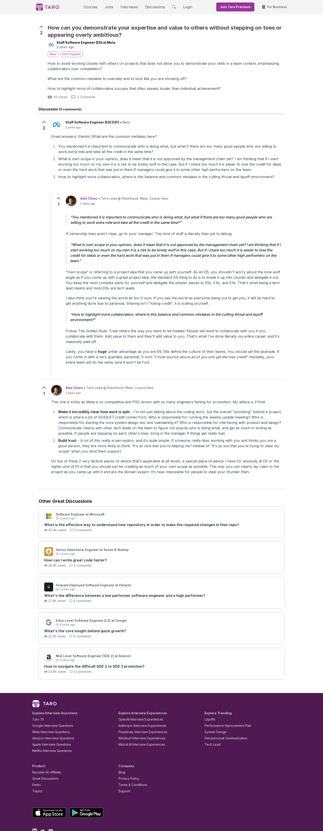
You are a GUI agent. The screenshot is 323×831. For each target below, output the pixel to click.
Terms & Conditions (131, 764)
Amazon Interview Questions (50, 717)
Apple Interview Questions (49, 723)
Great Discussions (43, 757)
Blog (121, 751)
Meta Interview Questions (48, 711)
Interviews (128, 7)
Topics (36, 770)
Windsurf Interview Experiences (138, 717)
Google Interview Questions (50, 704)
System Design (214, 711)
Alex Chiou (88, 198)
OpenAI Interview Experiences (137, 698)
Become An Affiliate (45, 751)
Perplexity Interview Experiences (139, 711)
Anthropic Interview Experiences (139, 704)
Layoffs (209, 698)
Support (123, 770)
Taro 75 (37, 698)
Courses (94, 7)
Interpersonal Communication (223, 717)
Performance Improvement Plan (225, 704)
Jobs (110, 7)
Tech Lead (211, 723)
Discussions (151, 7)
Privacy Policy (127, 757)
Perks (35, 764)
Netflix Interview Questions (49, 730)
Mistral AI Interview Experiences (139, 723)
